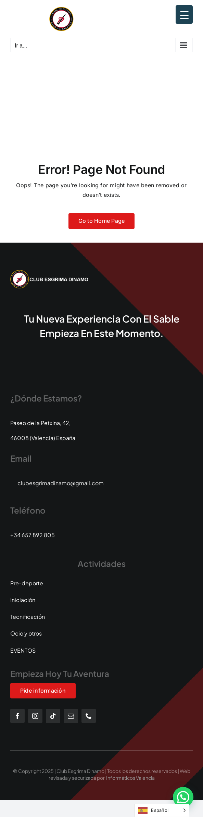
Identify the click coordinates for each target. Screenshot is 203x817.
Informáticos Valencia (130, 778)
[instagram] (35, 716)
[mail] (71, 716)
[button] (183, 797)
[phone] (88, 716)
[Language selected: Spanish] (162, 810)
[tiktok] (53, 716)
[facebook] (17, 716)
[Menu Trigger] (184, 14)
